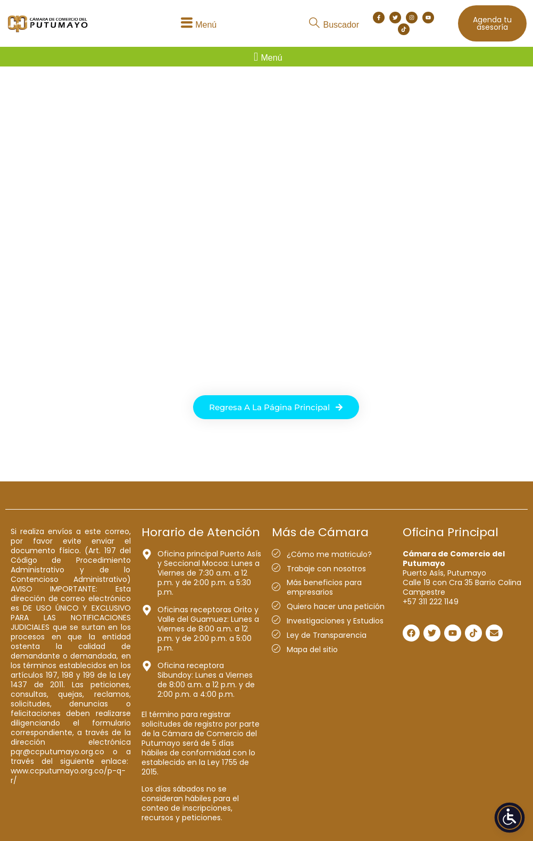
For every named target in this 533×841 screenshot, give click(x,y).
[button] (197, 24)
